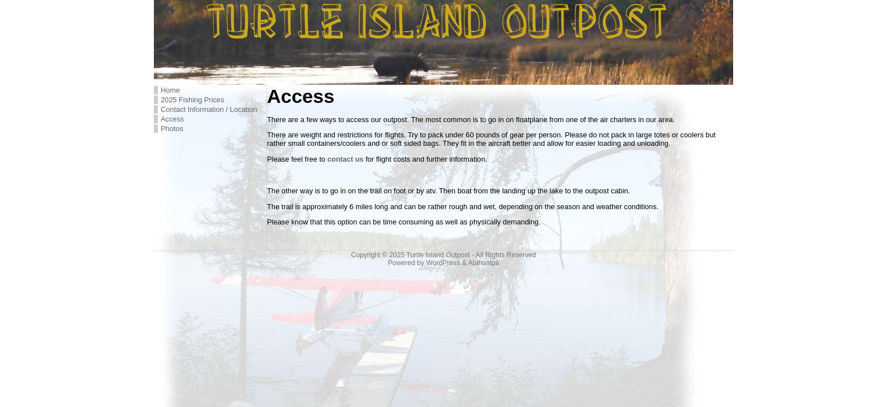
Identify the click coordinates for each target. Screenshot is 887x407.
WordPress (443, 263)
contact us (346, 159)
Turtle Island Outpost (438, 255)
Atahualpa (483, 263)
